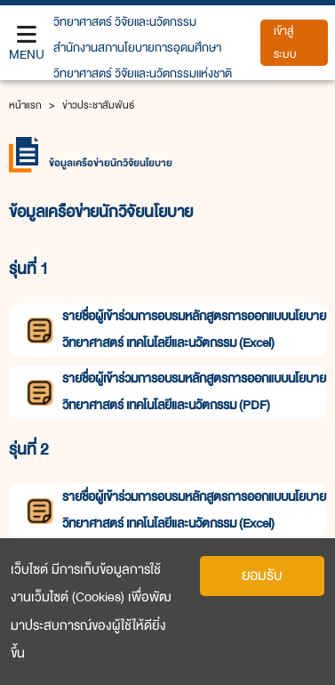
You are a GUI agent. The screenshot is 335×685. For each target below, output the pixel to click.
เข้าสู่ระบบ (285, 42)
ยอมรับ (262, 575)
